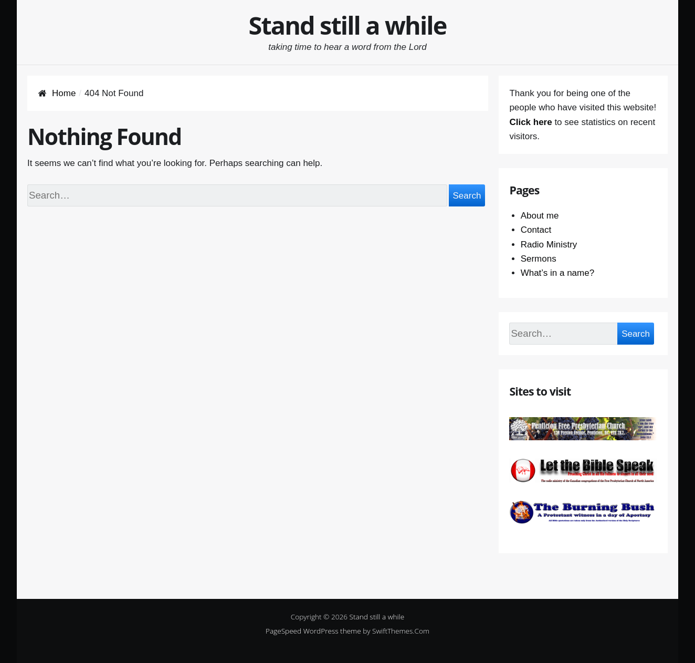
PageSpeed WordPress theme (313, 631)
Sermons (538, 259)
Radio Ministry (549, 245)
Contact (536, 230)
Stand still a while (348, 25)
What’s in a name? (557, 273)
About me (540, 216)
